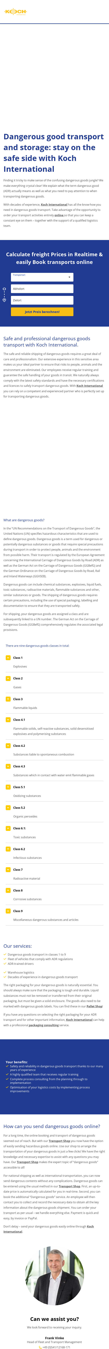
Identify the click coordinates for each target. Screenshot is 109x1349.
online (59, 215)
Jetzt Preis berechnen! (42, 312)
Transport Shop (59, 1081)
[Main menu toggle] (97, 14)
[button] (107, 14)
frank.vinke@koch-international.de (56, 1293)
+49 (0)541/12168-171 (56, 1288)
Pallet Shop (94, 947)
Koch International (54, 204)
